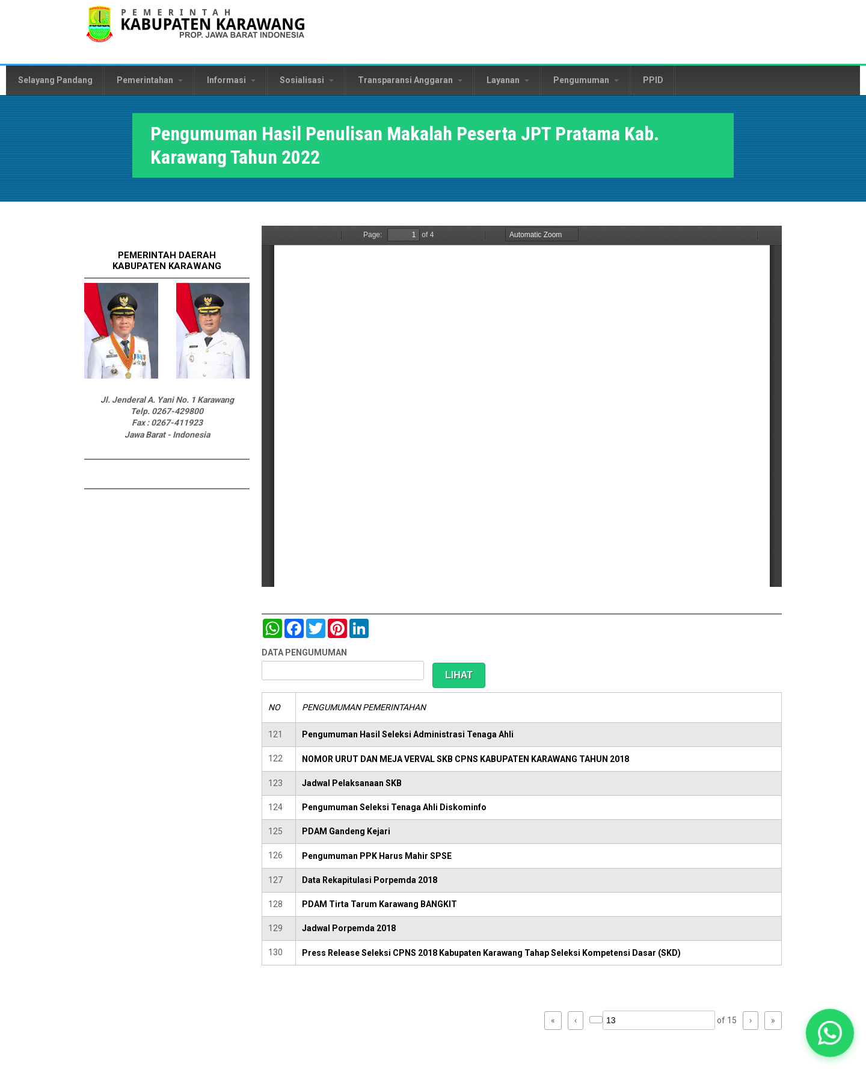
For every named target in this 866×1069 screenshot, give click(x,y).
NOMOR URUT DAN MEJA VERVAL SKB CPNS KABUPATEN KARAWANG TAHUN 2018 (465, 759)
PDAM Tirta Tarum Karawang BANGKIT (379, 904)
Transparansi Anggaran (410, 80)
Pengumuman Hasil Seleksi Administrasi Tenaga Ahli (408, 734)
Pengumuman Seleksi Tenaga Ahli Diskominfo (394, 807)
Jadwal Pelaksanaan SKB (352, 783)
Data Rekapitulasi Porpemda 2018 (369, 880)
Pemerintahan (150, 80)
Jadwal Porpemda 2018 (349, 928)
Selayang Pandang (55, 80)
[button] (829, 1032)
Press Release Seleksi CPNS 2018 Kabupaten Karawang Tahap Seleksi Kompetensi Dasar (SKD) (491, 953)
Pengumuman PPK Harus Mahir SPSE (377, 856)
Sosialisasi (307, 80)
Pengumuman (586, 80)
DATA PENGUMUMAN (304, 652)
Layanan (508, 80)
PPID (653, 80)
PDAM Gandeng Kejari (346, 831)
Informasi (231, 80)
